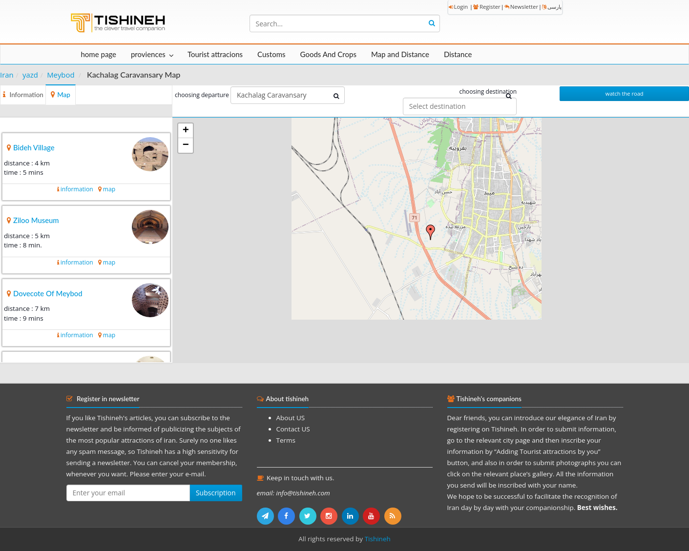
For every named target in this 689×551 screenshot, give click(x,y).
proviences (148, 54)
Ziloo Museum (36, 220)
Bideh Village (34, 147)
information (77, 189)
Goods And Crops (328, 54)
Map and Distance (400, 54)
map (109, 189)
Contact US (293, 429)
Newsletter (521, 6)
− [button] (186, 145)
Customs (271, 54)
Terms (285, 440)
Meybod (60, 75)
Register (487, 6)
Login (458, 6)
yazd (30, 75)
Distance (458, 54)
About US (290, 417)
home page (98, 54)
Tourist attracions (215, 54)
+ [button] (186, 130)
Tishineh (378, 538)
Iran (7, 75)
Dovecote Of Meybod (48, 293)
